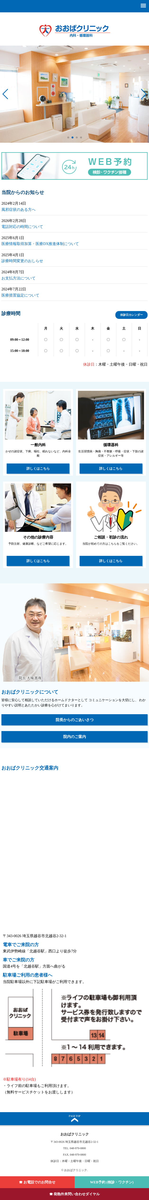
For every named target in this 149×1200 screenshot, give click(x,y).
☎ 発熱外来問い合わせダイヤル (74, 1194)
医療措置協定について (20, 295)
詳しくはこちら (38, 468)
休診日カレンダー (131, 315)
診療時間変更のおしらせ (22, 261)
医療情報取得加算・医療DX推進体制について (40, 244)
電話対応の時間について (22, 227)
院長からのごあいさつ (75, 720)
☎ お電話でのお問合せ (37, 1182)
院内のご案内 (74, 737)
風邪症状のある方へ (18, 210)
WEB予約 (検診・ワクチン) (112, 1182)
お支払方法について (18, 278)
